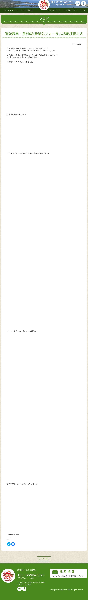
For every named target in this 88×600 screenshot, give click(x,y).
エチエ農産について (70, 10)
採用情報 (68, 573)
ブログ (82, 10)
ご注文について (54, 10)
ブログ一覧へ (44, 559)
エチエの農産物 (27, 10)
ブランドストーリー (10, 10)
